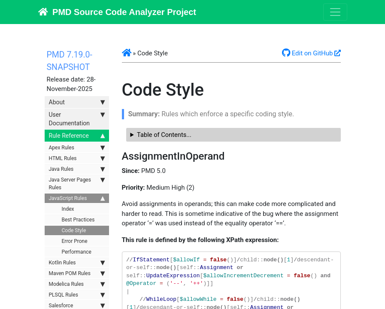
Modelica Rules (77, 284)
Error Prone (75, 241)
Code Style (74, 230)
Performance (76, 252)
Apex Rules (77, 147)
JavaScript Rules (77, 198)
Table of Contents (161, 135)
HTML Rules (77, 158)
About (77, 102)
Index (68, 209)
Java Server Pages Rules (77, 183)
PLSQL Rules (77, 295)
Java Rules (77, 169)
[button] (126, 53)
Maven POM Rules (77, 273)
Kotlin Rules (77, 263)
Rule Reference (77, 135)
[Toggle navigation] (335, 12)
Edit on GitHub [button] (307, 53)
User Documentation (77, 118)
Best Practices (78, 220)
